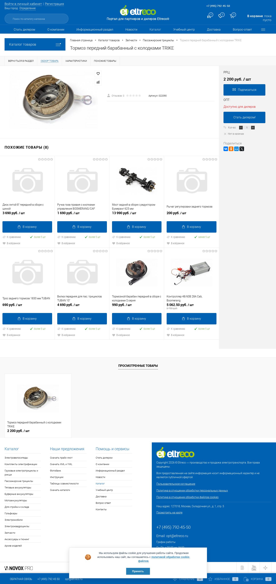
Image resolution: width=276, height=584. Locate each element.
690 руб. (27, 306)
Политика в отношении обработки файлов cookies (187, 497)
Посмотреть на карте (169, 512)
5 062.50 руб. (191, 306)
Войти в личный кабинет (23, 4)
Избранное (223, 579)
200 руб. (191, 214)
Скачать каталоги (60, 490)
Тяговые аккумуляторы (18, 487)
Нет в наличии (234, 134)
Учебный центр (184, 29)
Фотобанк (55, 470)
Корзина (257, 579)
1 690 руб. (82, 214)
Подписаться (244, 90)
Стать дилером (24, 29)
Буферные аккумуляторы (19, 494)
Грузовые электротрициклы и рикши (21, 472)
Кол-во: (232, 127)
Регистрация (54, 4)
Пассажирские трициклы (19, 481)
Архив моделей (13, 545)
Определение (27, 8)
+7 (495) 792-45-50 (218, 6)
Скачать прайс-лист (61, 457)
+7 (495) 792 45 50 (48, 579)
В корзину (27, 227)
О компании (55, 29)
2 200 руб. (18, 431)
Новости (131, 29)
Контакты (101, 509)
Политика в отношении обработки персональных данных (192, 490)
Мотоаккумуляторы (16, 500)
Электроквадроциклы (17, 526)
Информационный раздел (94, 29)
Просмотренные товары (138, 366)
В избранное (11, 243)
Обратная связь (18, 579)
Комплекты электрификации (21, 464)
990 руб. (137, 306)
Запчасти (10, 532)
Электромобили (14, 519)
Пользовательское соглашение (175, 483)
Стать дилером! (244, 117)
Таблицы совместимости (64, 483)
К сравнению (11, 237)
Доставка (214, 29)
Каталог (155, 29)
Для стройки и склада (17, 507)
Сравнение (188, 579)
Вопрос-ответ (242, 29)
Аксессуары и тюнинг (17, 539)
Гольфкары (11, 513)
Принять (138, 571)
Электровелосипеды (16, 457)
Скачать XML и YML (61, 464)
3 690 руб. (27, 214)
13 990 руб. (137, 214)
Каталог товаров (35, 44)
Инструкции (56, 477)
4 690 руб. (82, 306)
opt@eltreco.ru (177, 536)
